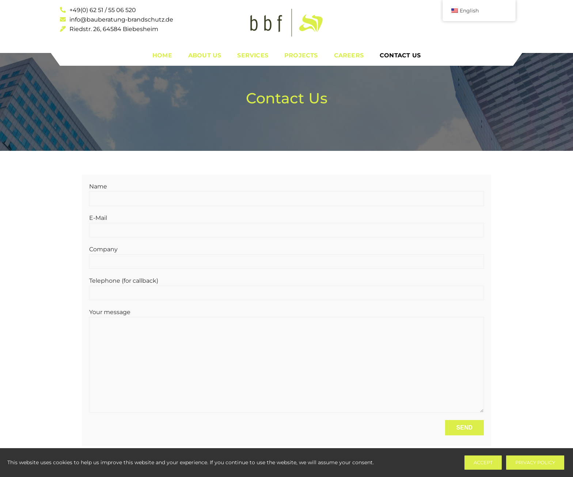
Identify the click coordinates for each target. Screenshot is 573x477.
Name (286, 192)
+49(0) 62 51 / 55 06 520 (98, 10)
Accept (483, 462)
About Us (204, 55)
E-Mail (286, 223)
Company (286, 255)
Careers (349, 55)
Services (252, 55)
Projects (301, 55)
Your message (286, 361)
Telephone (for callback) (286, 286)
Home (162, 55)
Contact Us (400, 55)
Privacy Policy (535, 462)
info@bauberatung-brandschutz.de (116, 19)
